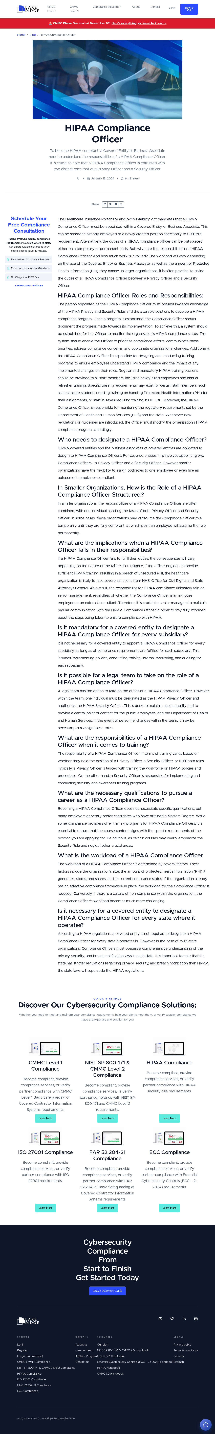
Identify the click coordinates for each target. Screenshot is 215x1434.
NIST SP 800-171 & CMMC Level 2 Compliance (46, 1368)
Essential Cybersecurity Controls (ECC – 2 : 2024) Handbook (135, 1362)
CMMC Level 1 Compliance (33, 1362)
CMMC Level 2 (74, 9)
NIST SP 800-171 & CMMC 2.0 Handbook (123, 1350)
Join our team (84, 1350)
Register (22, 1350)
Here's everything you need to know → (139, 23)
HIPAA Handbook (108, 1368)
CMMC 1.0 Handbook (110, 1373)
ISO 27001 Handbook (110, 1356)
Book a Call (189, 9)
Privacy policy (182, 1344)
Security (179, 1356)
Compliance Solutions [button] (106, 7)
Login (20, 1344)
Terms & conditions (186, 1350)
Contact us (82, 1362)
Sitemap (179, 1362)
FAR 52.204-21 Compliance (34, 1385)
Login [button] (172, 8)
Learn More (45, 1118)
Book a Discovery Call (107, 1290)
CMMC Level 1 (51, 9)
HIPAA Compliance (29, 1373)
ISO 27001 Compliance (31, 1379)
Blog (33, 34)
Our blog (102, 1344)
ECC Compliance (27, 1391)
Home (21, 34)
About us (81, 1344)
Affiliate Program (86, 1356)
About (136, 7)
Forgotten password (30, 1356)
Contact (155, 7)
